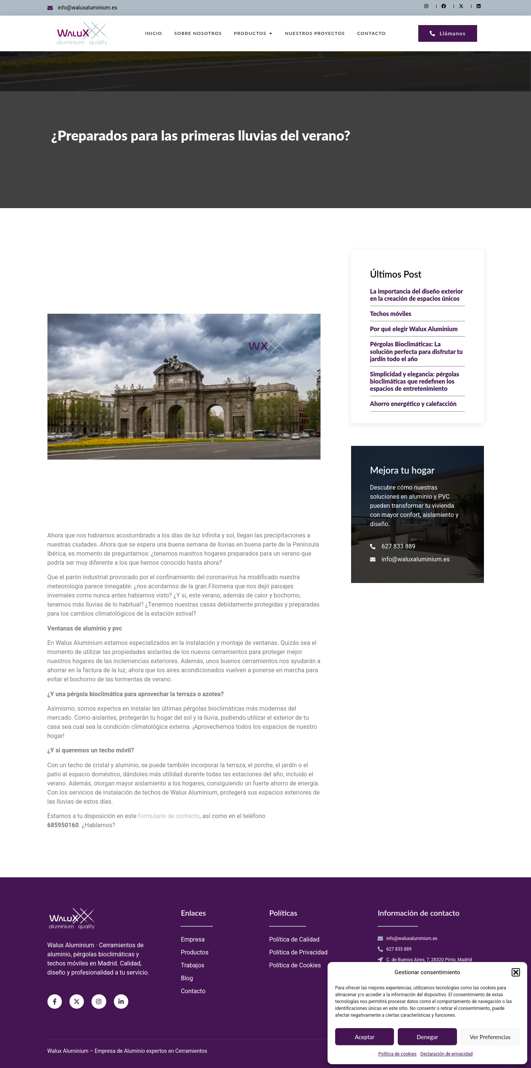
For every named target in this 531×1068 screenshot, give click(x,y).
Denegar (427, 1036)
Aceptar (365, 1036)
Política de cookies (397, 1054)
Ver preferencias (490, 1036)
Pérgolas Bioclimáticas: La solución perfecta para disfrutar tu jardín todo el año (416, 351)
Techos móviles (390, 313)
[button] (516, 972)
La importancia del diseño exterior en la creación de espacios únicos (416, 295)
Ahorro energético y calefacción (413, 403)
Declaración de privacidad (447, 1054)
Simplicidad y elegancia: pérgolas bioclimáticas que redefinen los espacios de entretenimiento (414, 381)
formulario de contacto (169, 816)
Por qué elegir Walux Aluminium (414, 328)
